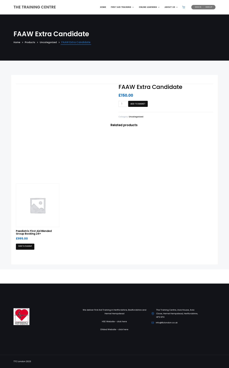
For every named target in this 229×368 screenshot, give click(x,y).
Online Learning (149, 7)
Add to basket (137, 103)
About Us (171, 7)
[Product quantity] (123, 104)
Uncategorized (51, 42)
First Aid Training (122, 7)
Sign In (198, 7)
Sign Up (208, 7)
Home (103, 7)
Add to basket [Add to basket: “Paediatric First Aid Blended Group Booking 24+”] (25, 246)
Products (31, 42)
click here (122, 321)
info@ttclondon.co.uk (167, 322)
